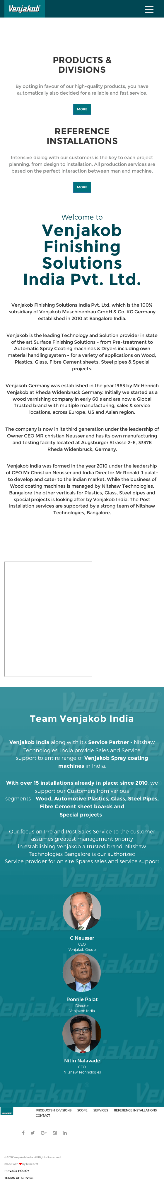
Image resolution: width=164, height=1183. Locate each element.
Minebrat (32, 1163)
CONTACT (43, 1116)
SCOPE (82, 1110)
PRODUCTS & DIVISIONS (53, 1110)
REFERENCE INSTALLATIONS (135, 1110)
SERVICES (100, 1110)
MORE (82, 109)
